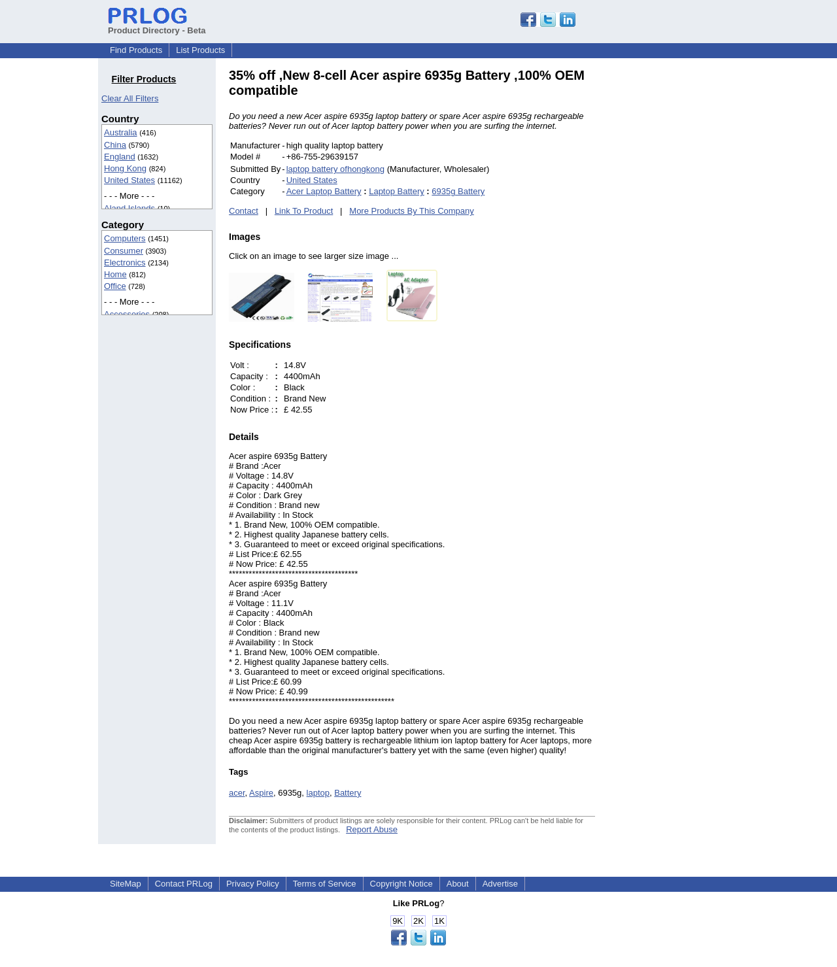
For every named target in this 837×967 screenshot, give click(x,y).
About (458, 884)
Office (115, 286)
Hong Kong (125, 168)
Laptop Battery (396, 191)
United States (129, 180)
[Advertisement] (683, 264)
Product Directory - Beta (157, 25)
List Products (200, 50)
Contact (243, 211)
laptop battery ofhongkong (335, 169)
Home (115, 274)
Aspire (261, 793)
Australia (120, 132)
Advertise (500, 884)
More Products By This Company (411, 211)
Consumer (123, 251)
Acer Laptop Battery (324, 191)
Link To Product (304, 211)
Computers (125, 238)
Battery (347, 793)
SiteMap (125, 884)
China (115, 145)
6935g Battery (458, 191)
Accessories (127, 314)
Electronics (125, 262)
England (119, 156)
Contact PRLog (184, 884)
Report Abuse (372, 829)
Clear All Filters (129, 98)
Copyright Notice (401, 884)
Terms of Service (324, 884)
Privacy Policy (252, 884)
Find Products (136, 50)
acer (237, 793)
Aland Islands (129, 208)
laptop (318, 793)
